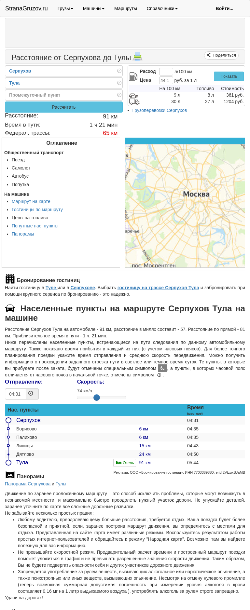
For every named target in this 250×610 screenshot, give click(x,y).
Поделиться (224, 55)
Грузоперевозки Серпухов (159, 110)
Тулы (61, 483)
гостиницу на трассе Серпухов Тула (158, 287)
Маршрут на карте (31, 201)
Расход (148, 71)
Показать (229, 76)
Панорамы (23, 234)
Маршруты (125, 8)
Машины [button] (93, 8)
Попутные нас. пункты (35, 225)
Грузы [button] (65, 8)
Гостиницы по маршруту (37, 209)
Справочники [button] (162, 8)
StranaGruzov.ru (26, 8)
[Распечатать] (137, 58)
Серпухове (83, 287)
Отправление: (24, 382)
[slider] (96, 397)
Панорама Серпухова (27, 483)
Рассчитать (64, 107)
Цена (145, 80)
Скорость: (90, 382)
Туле (52, 287)
